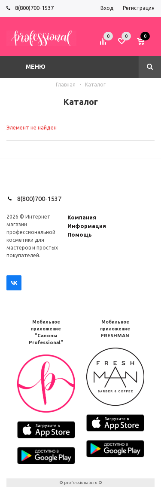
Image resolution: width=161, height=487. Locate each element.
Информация (86, 226)
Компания (81, 217)
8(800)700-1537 (34, 8)
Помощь (79, 234)
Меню (36, 66)
